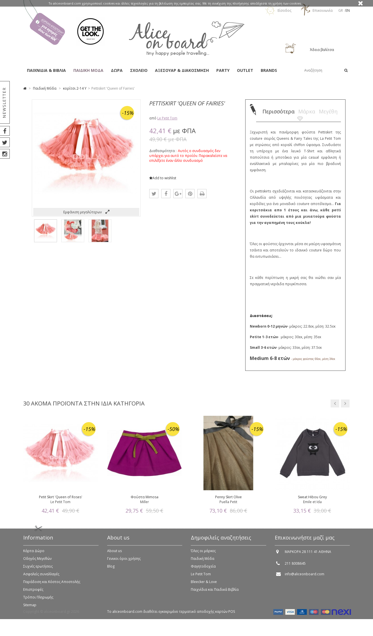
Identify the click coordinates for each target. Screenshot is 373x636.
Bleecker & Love (204, 584)
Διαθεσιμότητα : (162, 150)
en (347, 10)
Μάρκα (306, 111)
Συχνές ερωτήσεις (38, 569)
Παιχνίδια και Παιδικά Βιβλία (215, 592)
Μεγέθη (328, 111)
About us (114, 553)
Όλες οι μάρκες (203, 553)
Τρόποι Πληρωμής (38, 600)
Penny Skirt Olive (228, 497)
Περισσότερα (278, 111)
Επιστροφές (33, 592)
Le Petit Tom (167, 118)
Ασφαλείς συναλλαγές (41, 576)
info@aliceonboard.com (304, 576)
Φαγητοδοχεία (203, 569)
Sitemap (29, 607)
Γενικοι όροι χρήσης (124, 561)
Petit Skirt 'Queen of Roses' (60, 497)
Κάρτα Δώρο (33, 553)
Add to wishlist (162, 178)
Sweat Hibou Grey (312, 497)
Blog (111, 569)
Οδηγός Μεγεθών (37, 561)
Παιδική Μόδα (202, 561)
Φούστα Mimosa (144, 497)
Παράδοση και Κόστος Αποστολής (51, 584)
